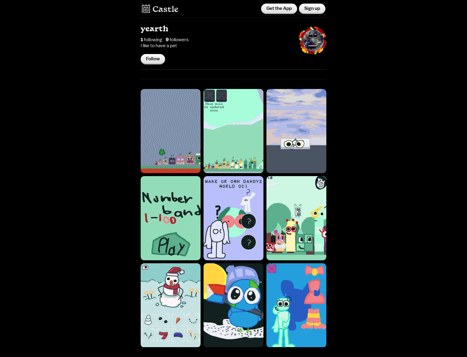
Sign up (312, 8)
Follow (153, 58)
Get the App (279, 8)
